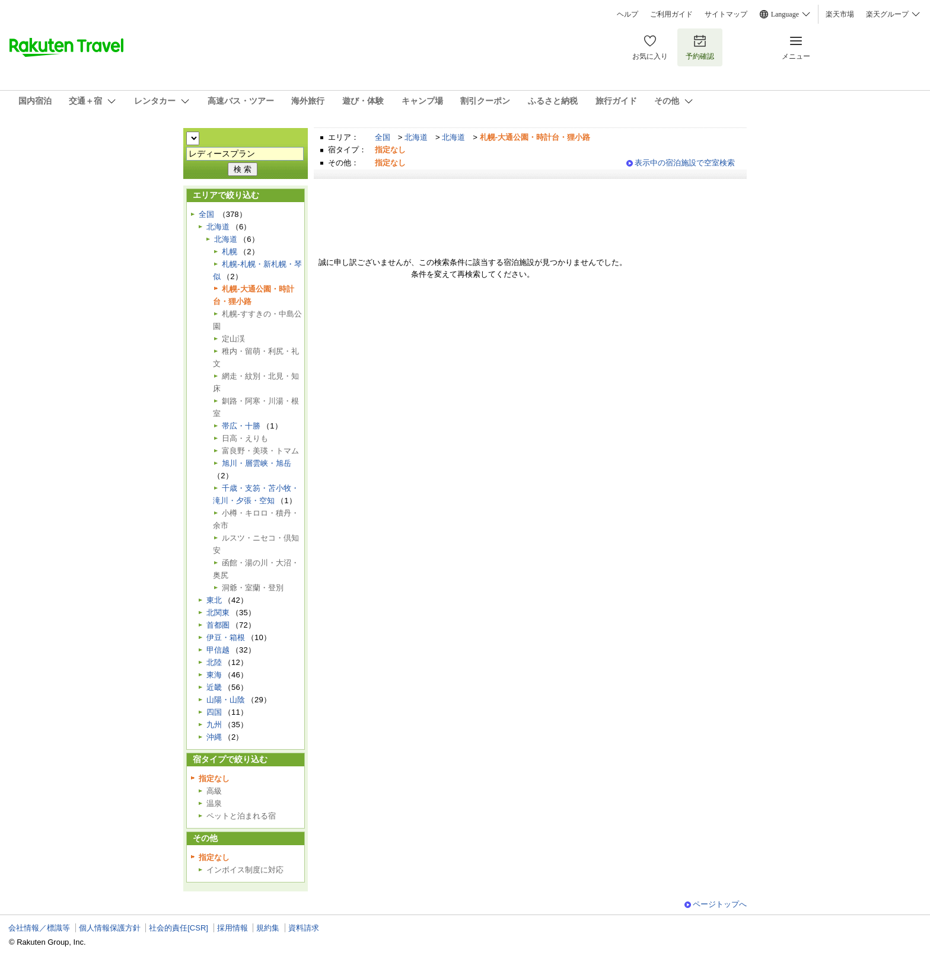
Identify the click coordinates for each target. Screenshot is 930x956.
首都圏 (218, 625)
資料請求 (303, 927)
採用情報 (232, 927)
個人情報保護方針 (110, 927)
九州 (214, 724)
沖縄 (214, 737)
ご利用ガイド (671, 14)
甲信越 (218, 649)
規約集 (267, 927)
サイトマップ (726, 14)
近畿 (214, 687)
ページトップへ (720, 904)
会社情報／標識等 (39, 927)
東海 (214, 674)
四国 (214, 712)
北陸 (214, 662)
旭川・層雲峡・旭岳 (256, 463)
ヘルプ (627, 14)
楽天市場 (840, 14)
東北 (214, 600)
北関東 (218, 612)
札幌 (229, 251)
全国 (382, 137)
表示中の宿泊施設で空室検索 (685, 162)
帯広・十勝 (241, 425)
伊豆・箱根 (225, 637)
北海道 (416, 137)
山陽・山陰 (225, 699)
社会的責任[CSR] (178, 927)
